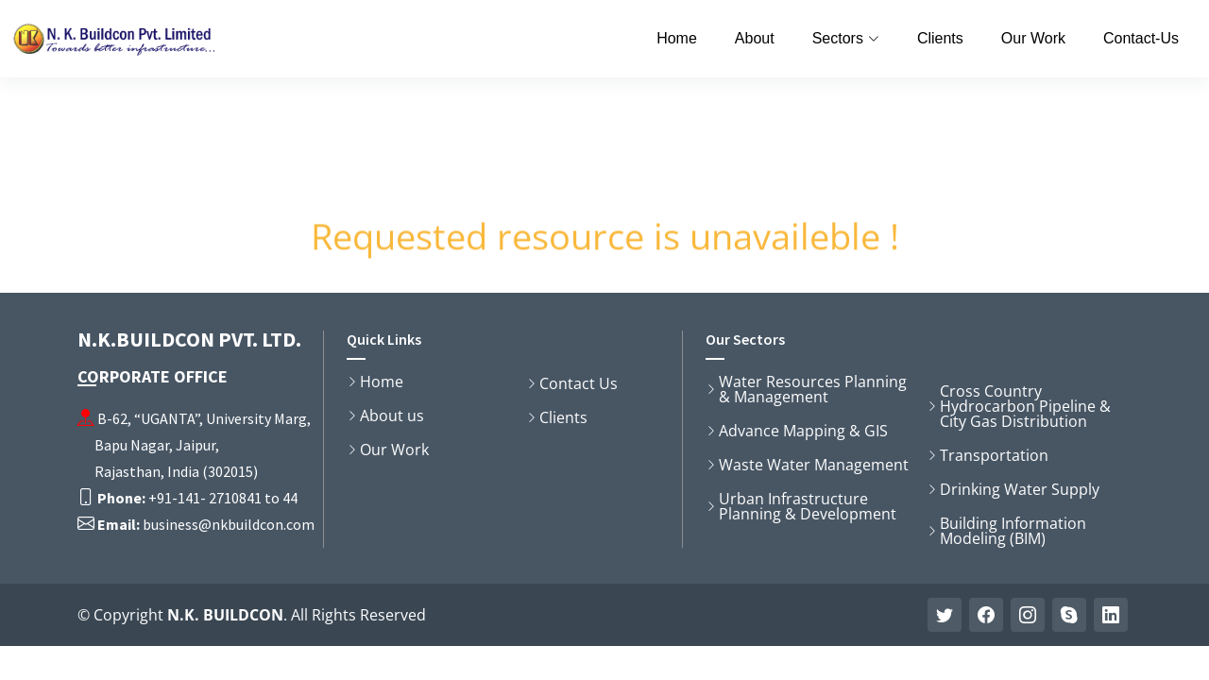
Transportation (994, 455)
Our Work (1033, 38)
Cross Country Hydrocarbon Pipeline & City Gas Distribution (1025, 406)
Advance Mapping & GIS (803, 430)
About (755, 38)
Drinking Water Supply (1019, 489)
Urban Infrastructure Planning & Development (807, 506)
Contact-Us (1141, 38)
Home (676, 38)
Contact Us (578, 383)
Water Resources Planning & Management (813, 389)
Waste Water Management (814, 464)
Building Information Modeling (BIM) (1013, 531)
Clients (940, 38)
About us (392, 415)
